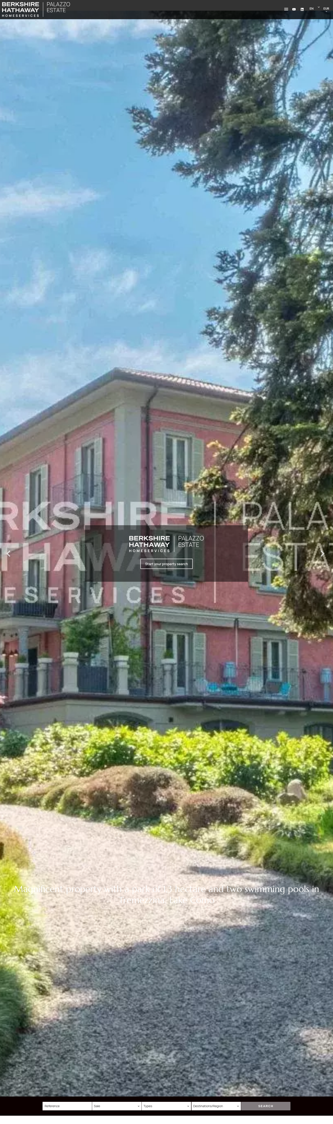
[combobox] (116, 1106)
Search (265, 1106)
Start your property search (166, 564)
